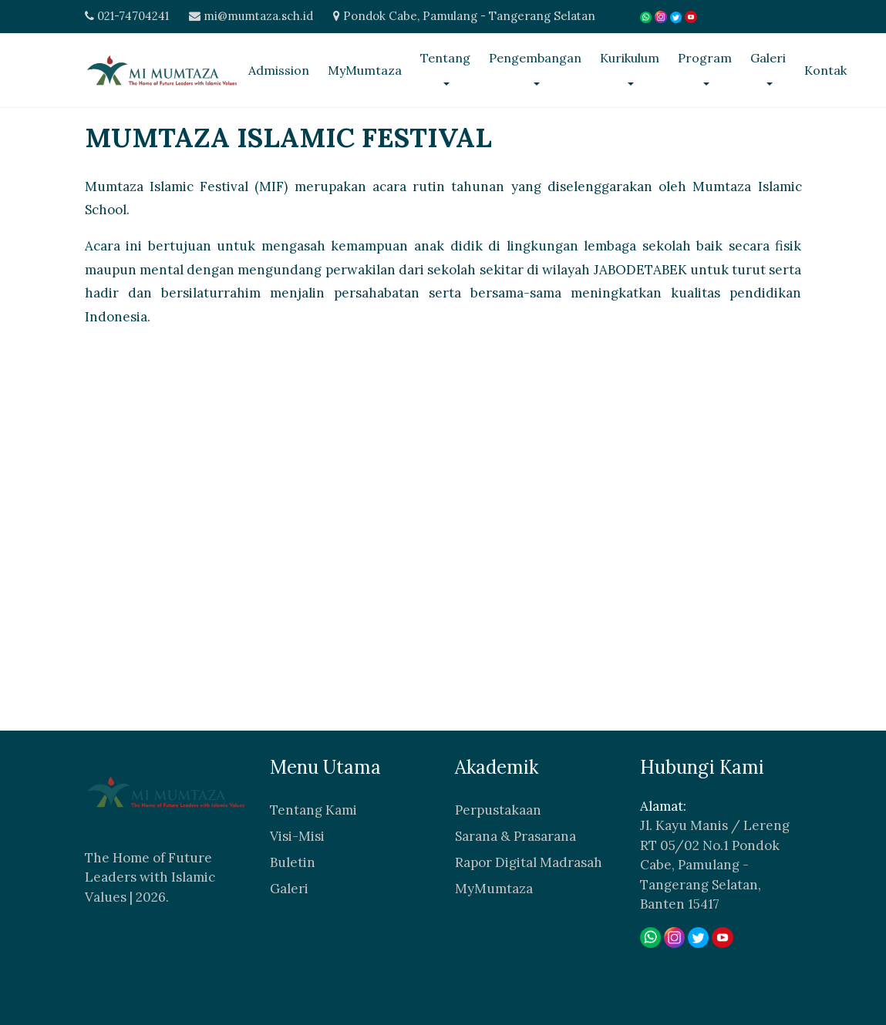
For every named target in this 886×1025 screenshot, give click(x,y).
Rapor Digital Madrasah (528, 861)
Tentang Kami (313, 809)
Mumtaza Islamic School (160, 837)
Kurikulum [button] (629, 58)
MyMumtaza (365, 70)
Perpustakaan (498, 809)
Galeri (289, 887)
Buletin (292, 861)
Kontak (825, 70)
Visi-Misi (297, 835)
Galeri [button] (768, 58)
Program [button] (705, 58)
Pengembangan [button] (535, 58)
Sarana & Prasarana (515, 835)
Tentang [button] (445, 58)
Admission (278, 70)
